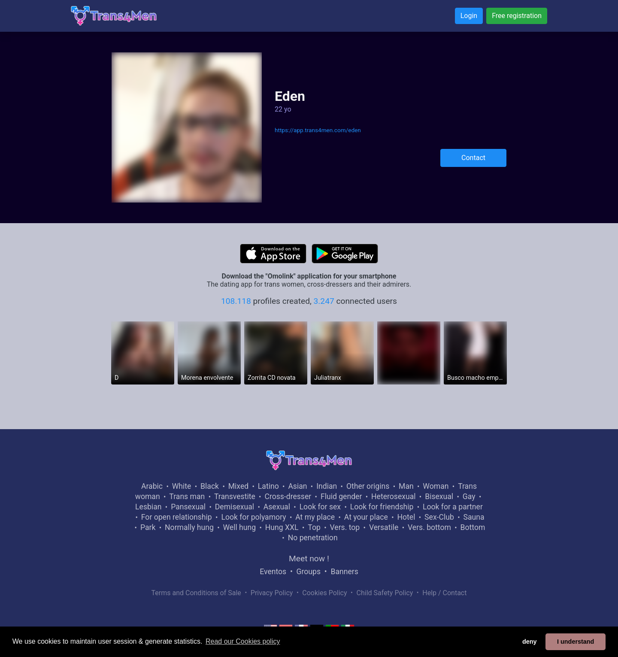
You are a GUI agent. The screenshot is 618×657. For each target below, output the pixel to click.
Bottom (472, 527)
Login (468, 16)
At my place (315, 517)
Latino (268, 486)
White (181, 486)
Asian (297, 486)
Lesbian (148, 507)
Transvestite (234, 496)
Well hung (239, 527)
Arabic (152, 486)
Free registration (517, 16)
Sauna (473, 517)
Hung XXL (282, 527)
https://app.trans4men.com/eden (318, 130)
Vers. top (345, 527)
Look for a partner (453, 507)
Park (147, 527)
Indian (326, 486)
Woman (435, 486)
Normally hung (189, 527)
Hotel (406, 517)
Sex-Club (439, 517)
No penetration (313, 537)
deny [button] (529, 641)
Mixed (238, 486)
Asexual (277, 507)
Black (209, 486)
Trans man (187, 496)
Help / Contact (444, 593)
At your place (366, 517)
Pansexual (188, 507)
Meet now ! (309, 558)
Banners (344, 571)
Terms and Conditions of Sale (196, 593)
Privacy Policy (272, 593)
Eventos (273, 571)
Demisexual (234, 507)
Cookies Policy (324, 593)
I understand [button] (575, 641)
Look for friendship (382, 507)
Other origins (367, 486)
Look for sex (320, 507)
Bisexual (439, 496)
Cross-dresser (287, 496)
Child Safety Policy (385, 593)
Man (406, 486)
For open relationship (176, 517)
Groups (309, 571)
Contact (473, 158)
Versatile (383, 527)
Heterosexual (393, 496)
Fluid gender (341, 496)
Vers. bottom (429, 527)
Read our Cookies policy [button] (243, 641)
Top (314, 527)
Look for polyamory (253, 517)
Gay (469, 496)
